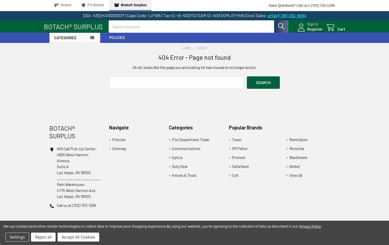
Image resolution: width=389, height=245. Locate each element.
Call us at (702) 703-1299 (76, 209)
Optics (177, 161)
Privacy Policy (310, 226)
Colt (235, 179)
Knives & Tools (184, 179)
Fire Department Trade (190, 143)
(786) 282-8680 (293, 15)
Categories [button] (65, 42)
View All (295, 179)
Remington (298, 143)
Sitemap (119, 152)
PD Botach (93, 5)
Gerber (294, 170)
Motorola (296, 152)
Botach (63, 5)
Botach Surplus (130, 5)
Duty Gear (180, 170)
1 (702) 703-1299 (321, 5)
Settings (17, 237)
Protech (238, 161)
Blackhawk (298, 161)
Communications (186, 152)
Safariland (240, 170)
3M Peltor (240, 152)
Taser (236, 143)
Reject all (43, 237)
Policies (117, 42)
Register (309, 32)
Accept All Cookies (78, 237)
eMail (272, 15)
